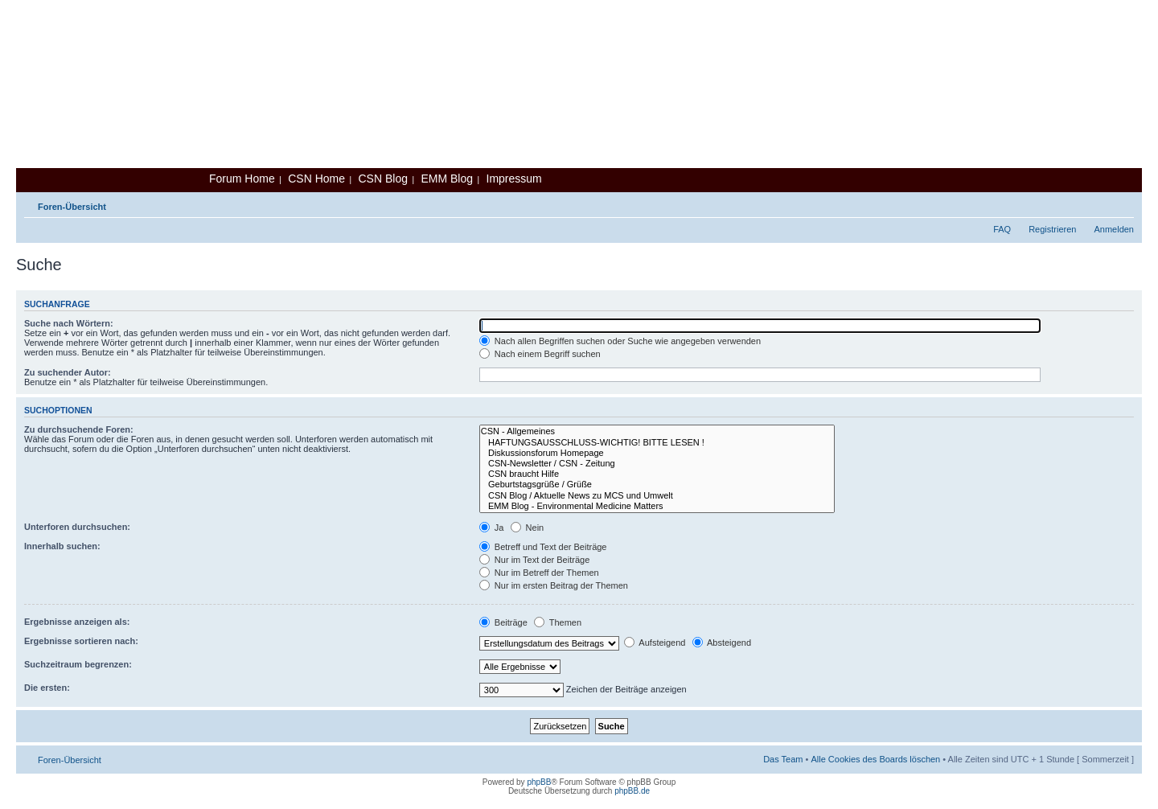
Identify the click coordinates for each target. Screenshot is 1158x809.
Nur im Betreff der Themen (539, 572)
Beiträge (503, 622)
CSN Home (316, 178)
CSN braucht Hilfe (657, 474)
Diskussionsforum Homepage (657, 453)
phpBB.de (632, 790)
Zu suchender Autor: (67, 372)
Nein (527, 527)
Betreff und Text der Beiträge (543, 547)
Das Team (783, 759)
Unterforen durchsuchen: (77, 527)
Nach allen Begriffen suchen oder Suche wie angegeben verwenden (620, 341)
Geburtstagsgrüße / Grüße (657, 484)
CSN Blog (382, 178)
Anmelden (1114, 229)
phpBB (539, 782)
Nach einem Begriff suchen (540, 354)
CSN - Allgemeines (657, 431)
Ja (491, 527)
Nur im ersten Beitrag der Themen (553, 585)
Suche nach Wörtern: (68, 323)
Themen (557, 622)
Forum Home (242, 178)
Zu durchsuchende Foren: (78, 429)
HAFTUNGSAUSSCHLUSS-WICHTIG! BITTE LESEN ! (657, 442)
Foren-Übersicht (72, 206)
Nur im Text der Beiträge (534, 560)
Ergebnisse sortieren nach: (81, 641)
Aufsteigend (655, 642)
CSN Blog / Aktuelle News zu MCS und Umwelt (657, 496)
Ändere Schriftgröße (1122, 203)
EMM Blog (447, 178)
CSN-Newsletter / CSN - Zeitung (657, 463)
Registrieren (1052, 229)
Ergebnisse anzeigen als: (76, 621)
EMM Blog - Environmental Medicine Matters (657, 506)
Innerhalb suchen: (62, 546)
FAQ (1002, 229)
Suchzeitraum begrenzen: (78, 664)
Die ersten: (47, 687)
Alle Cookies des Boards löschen (875, 759)
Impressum (514, 178)
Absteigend (722, 642)
